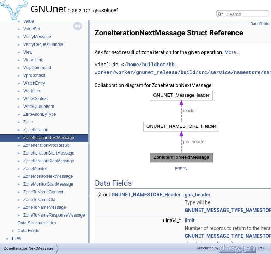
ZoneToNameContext (43, 191)
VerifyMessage (37, 36)
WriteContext (35, 98)
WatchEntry (34, 83)
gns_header (197, 195)
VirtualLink (33, 60)
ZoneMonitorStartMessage (48, 184)
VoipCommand (37, 67)
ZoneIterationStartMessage (48, 153)
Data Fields (28, 230)
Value (28, 21)
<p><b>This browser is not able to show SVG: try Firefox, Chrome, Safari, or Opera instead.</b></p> (181, 126)
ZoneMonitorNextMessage (48, 176)
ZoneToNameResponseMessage (54, 215)
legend (181, 168)
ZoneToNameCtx (39, 199)
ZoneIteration (35, 129)
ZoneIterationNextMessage (48, 137)
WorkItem (32, 91)
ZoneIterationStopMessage (48, 160)
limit (189, 220)
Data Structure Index (37, 222)
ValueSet (31, 28)
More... (232, 52)
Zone (28, 122)
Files (16, 238)
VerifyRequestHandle (43, 44)
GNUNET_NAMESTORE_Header (146, 195)
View (27, 52)
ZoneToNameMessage (44, 207)
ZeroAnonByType (39, 114)
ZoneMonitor (35, 168)
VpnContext (34, 75)
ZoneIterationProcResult (46, 145)
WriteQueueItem (38, 106)
